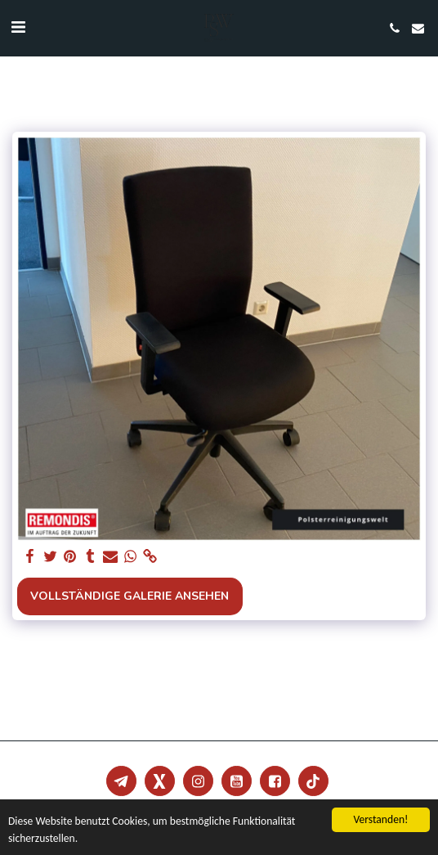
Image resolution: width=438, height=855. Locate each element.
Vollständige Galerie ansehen (129, 596)
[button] (18, 27)
